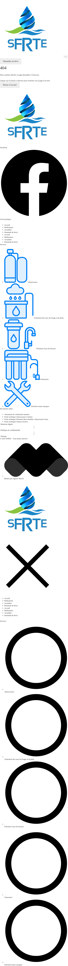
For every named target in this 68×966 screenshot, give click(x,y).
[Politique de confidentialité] (34, 430)
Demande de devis (11, 232)
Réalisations (8, 227)
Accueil (7, 225)
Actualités (8, 230)
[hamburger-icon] (65, 56)
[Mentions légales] (34, 424)
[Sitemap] (34, 436)
